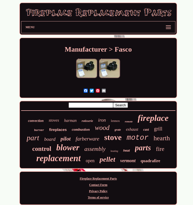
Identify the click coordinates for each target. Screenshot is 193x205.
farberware (87, 139)
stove (113, 137)
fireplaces (58, 129)
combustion (81, 129)
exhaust (132, 129)
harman (70, 120)
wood (102, 127)
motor (138, 138)
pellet (107, 159)
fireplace (153, 118)
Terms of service (98, 197)
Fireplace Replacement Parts (98, 178)
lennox (115, 121)
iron (102, 120)
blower (67, 147)
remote (129, 121)
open (90, 160)
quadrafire (150, 160)
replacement (58, 158)
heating (114, 151)
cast (146, 129)
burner (39, 130)
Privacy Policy (98, 191)
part (33, 137)
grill (158, 128)
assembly (95, 149)
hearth (162, 138)
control (41, 148)
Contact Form (98, 185)
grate (118, 129)
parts (143, 147)
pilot (66, 138)
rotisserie (87, 121)
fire (160, 149)
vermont (128, 160)
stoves (54, 120)
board (50, 139)
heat (126, 150)
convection (35, 121)
